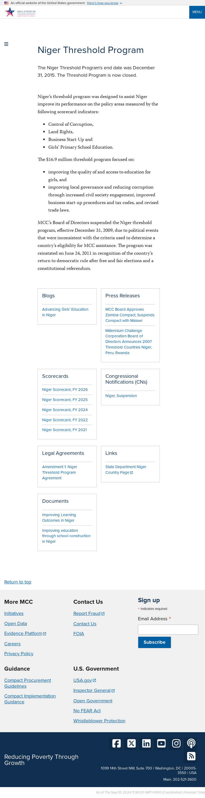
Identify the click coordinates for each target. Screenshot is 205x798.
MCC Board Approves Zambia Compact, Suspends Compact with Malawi (130, 314)
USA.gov (82, 680)
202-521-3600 (184, 779)
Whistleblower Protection (99, 720)
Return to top (17, 581)
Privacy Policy (18, 653)
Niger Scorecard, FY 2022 (65, 420)
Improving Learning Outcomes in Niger (59, 517)
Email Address (154, 619)
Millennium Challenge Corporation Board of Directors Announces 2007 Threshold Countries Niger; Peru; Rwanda (128, 342)
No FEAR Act (87, 710)
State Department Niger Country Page (125, 469)
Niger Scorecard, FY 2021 (64, 430)
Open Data (15, 623)
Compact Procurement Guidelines (27, 683)
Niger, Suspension (121, 396)
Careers (12, 643)
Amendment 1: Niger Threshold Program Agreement (59, 472)
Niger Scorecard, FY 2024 (65, 410)
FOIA (78, 633)
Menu (197, 11)
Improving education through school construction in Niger (66, 536)
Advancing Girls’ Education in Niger (65, 312)
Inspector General (92, 690)
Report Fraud (86, 613)
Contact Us (84, 623)
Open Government (92, 700)
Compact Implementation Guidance (30, 698)
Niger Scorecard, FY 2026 (65, 389)
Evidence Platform (23, 633)
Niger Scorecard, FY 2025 (65, 400)
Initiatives (13, 613)
